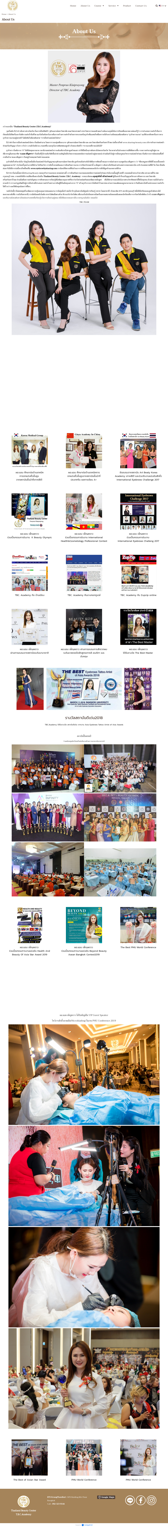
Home (4, 14)
